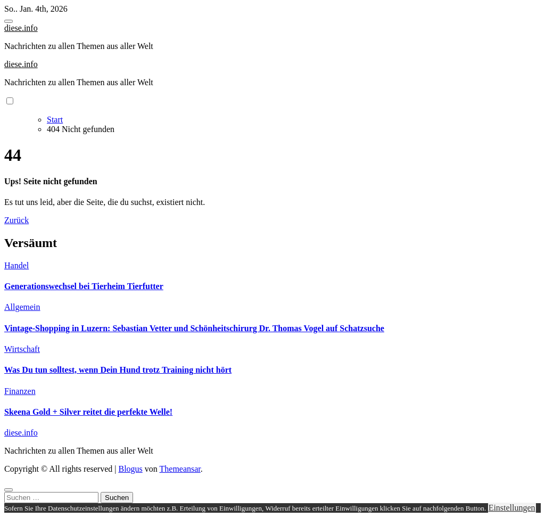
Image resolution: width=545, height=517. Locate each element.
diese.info (21, 27)
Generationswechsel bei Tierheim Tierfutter (83, 286)
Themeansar (180, 468)
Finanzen (20, 391)
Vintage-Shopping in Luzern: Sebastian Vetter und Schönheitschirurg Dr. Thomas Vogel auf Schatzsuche (194, 328)
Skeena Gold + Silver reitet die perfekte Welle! (88, 411)
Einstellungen (512, 507)
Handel (16, 265)
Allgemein (22, 306)
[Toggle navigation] (8, 21)
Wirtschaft (22, 349)
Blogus (130, 468)
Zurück (16, 220)
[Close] (8, 489)
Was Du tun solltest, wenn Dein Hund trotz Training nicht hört (118, 369)
